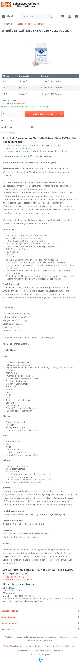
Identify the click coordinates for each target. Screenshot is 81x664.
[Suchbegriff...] (37, 16)
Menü (8, 16)
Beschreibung (8, 132)
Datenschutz (38, 650)
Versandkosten (47, 637)
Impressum (58, 650)
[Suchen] (50, 16)
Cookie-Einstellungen (12, 646)
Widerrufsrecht (24, 650)
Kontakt (38, 646)
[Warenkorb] (76, 16)
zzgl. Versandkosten (18, 103)
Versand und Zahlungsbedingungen (60, 646)
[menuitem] (7, 16)
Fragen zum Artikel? (13, 576)
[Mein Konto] (69, 16)
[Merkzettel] (62, 16)
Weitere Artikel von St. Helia (17, 579)
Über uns (28, 646)
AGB (49, 650)
